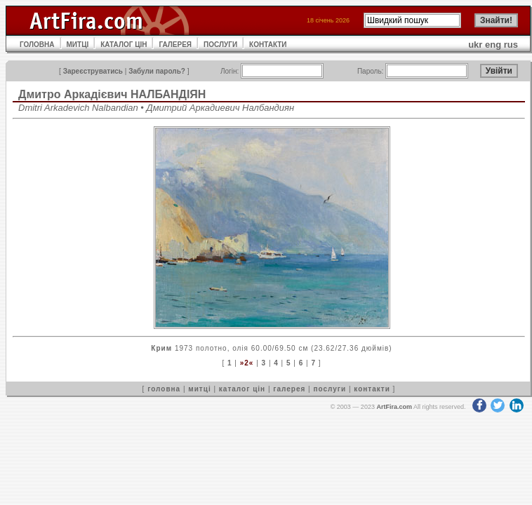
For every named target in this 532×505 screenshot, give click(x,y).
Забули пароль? (156, 71)
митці (199, 389)
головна (163, 389)
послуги (329, 389)
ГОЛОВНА (37, 44)
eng (493, 44)
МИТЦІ (78, 44)
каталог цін (242, 389)
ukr (475, 44)
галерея (289, 389)
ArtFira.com (394, 406)
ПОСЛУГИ (220, 44)
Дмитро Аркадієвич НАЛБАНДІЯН (112, 94)
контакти (372, 389)
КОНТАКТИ (267, 44)
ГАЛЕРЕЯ (175, 44)
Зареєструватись (93, 71)
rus (511, 44)
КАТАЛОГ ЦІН (123, 44)
